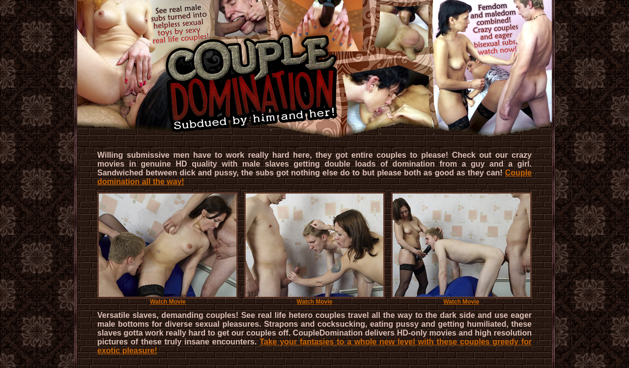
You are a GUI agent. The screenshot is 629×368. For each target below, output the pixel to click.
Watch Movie (167, 299)
